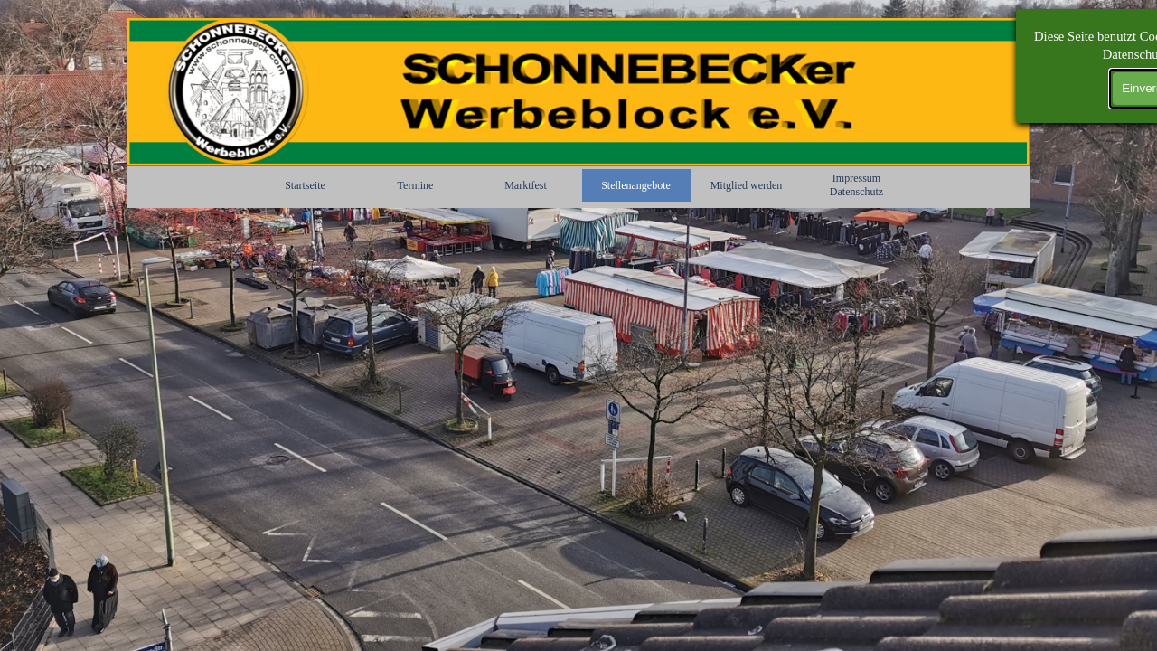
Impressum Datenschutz (856, 185)
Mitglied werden (746, 185)
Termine (416, 185)
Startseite (305, 185)
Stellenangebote (636, 185)
